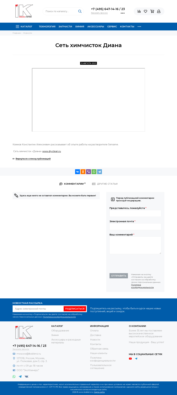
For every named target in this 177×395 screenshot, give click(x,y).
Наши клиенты (98, 353)
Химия (79, 26)
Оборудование (60, 330)
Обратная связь (99, 348)
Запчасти (65, 26)
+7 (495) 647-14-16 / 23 (108, 9)
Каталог (24, 26)
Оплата (94, 330)
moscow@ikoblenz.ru (29, 353)
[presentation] (134, 263)
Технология (47, 26)
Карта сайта (99, 392)
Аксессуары (95, 26)
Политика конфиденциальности (142, 286)
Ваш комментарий (121, 234)
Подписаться (74, 308)
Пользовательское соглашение (101, 367)
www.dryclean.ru (51, 151)
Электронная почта (122, 221)
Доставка (95, 335)
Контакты (127, 26)
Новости (95, 339)
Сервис (112, 26)
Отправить (118, 275)
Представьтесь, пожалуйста (127, 208)
